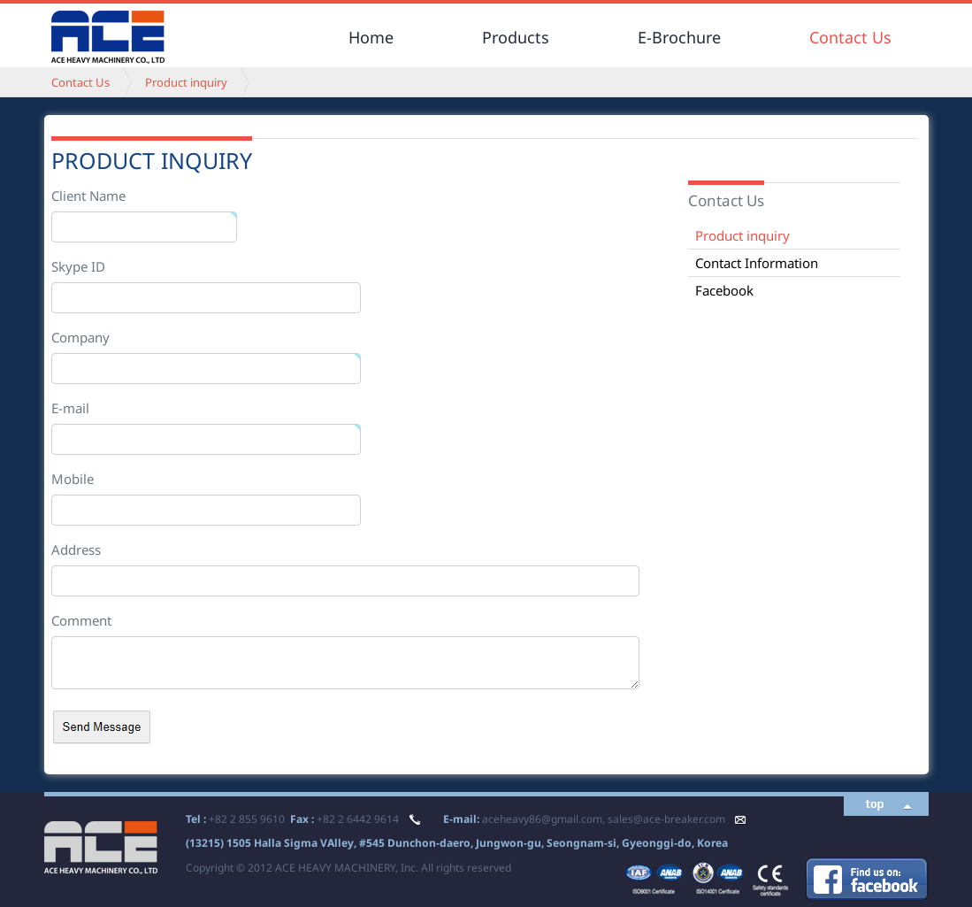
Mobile (72, 479)
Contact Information (756, 263)
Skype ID (78, 266)
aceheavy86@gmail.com (542, 818)
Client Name (88, 196)
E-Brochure (679, 37)
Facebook (724, 290)
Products (515, 37)
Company (80, 337)
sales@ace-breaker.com (666, 818)
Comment (81, 620)
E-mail (70, 408)
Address (76, 550)
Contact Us (850, 37)
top (875, 804)
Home (371, 37)
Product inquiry (186, 82)
